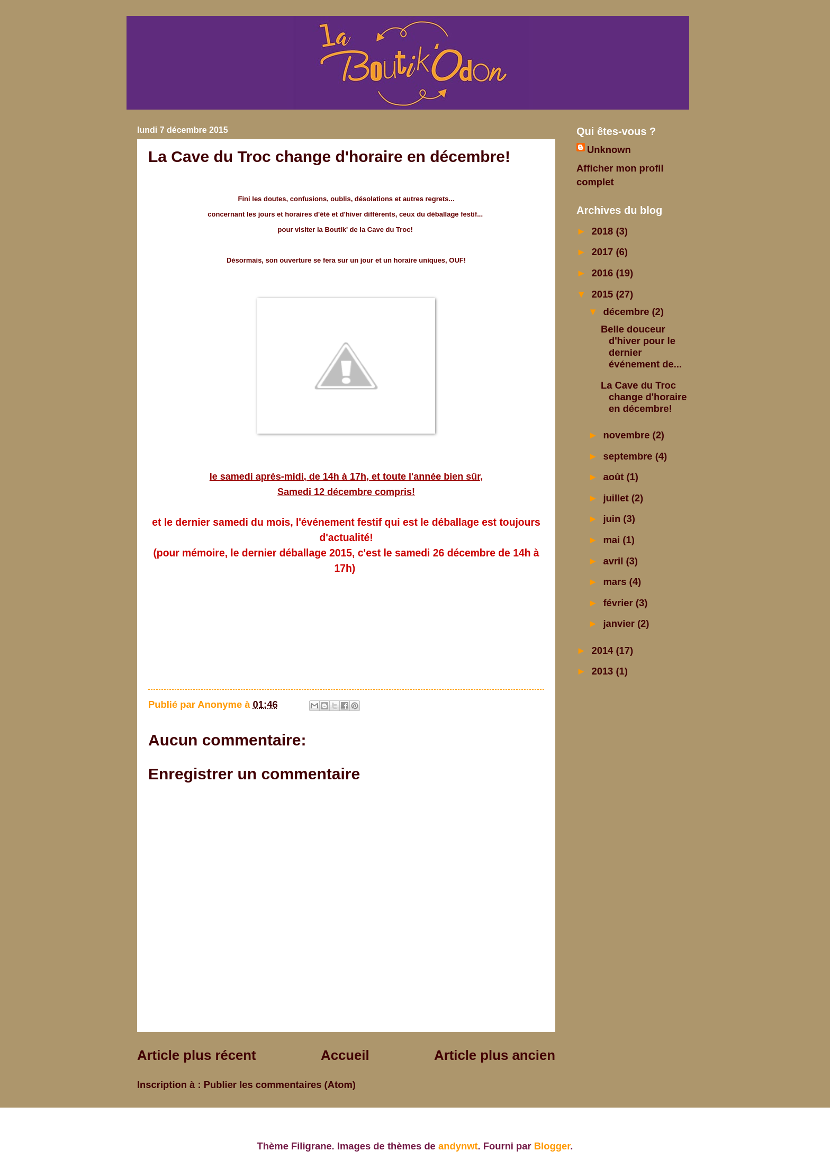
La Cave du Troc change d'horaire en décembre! (644, 397)
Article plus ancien (494, 1055)
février (619, 602)
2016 (603, 272)
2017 (603, 251)
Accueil (345, 1055)
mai (613, 539)
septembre (629, 456)
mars (616, 581)
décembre (627, 311)
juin (613, 518)
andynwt (458, 1146)
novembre (628, 434)
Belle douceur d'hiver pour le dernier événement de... (641, 346)
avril (614, 560)
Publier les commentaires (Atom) (280, 1084)
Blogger (552, 1146)
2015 (603, 294)
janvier (620, 623)
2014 (603, 650)
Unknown (609, 149)
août (615, 476)
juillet (617, 497)
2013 (603, 671)
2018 (603, 231)
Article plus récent (196, 1055)
